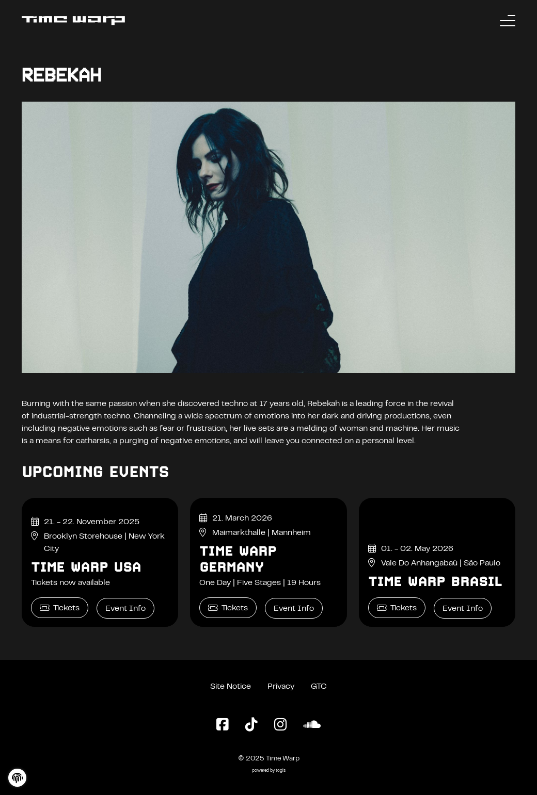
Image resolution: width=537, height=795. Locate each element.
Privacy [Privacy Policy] (280, 686)
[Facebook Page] (222, 725)
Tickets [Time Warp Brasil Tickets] (397, 608)
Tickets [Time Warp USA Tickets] (60, 608)
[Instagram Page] (280, 725)
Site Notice (230, 686)
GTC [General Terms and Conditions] (319, 686)
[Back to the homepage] (73, 20)
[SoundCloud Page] (312, 725)
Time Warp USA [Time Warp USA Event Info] (86, 567)
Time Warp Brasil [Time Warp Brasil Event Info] (435, 581)
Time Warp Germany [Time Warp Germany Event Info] (237, 558)
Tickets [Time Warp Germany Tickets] (228, 608)
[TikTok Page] (251, 725)
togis (281, 771)
